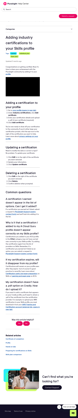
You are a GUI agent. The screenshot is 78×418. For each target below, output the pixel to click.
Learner (13, 53)
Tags (7, 53)
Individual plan (24, 53)
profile (8, 74)
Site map (8, 411)
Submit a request (68, 16)
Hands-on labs (11, 347)
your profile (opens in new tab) (24, 110)
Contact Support (52, 387)
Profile (8, 343)
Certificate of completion (15, 339)
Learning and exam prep (21, 276)
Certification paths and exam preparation (21, 274)
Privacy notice (30, 411)
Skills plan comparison (14, 354)
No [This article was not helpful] (26, 323)
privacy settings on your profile (22, 137)
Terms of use (18, 411)
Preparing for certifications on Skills (18, 351)
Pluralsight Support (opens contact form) (21, 213)
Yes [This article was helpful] (19, 323)
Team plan (14, 56)
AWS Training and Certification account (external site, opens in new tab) (23, 307)
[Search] (39, 9)
